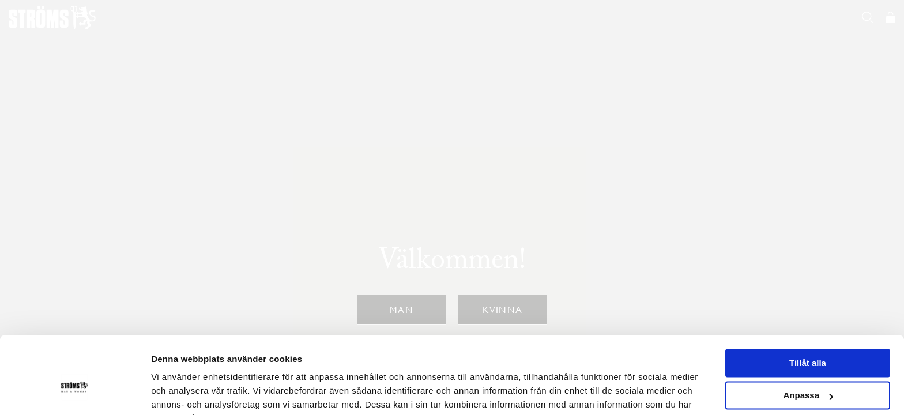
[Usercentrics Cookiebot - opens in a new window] (74, 392)
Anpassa (808, 337)
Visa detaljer (176, 392)
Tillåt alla (807, 305)
